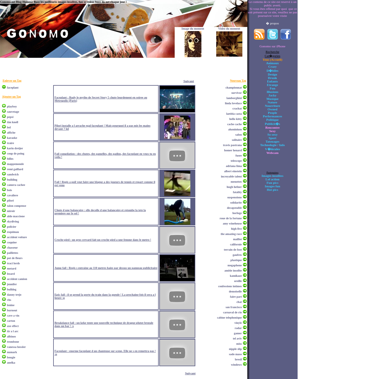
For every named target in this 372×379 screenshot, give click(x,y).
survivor (236, 92)
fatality (237, 192)
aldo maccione (16, 216)
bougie (11, 357)
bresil (238, 359)
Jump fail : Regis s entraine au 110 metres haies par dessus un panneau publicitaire (105, 268)
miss (239, 343)
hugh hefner (234, 186)
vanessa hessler (16, 347)
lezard (11, 273)
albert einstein (233, 171)
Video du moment (229, 28)
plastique (236, 260)
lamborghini (234, 98)
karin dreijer (15, 148)
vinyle (238, 322)
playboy (12, 106)
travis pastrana (232, 145)
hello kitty (235, 119)
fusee (238, 155)
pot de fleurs (14, 258)
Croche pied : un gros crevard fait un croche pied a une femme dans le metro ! (102, 239)
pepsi (10, 116)
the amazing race (231, 234)
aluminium (235, 129)
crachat (237, 108)
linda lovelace (233, 103)
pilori (10, 200)
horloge (237, 213)
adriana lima (234, 166)
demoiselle (235, 291)
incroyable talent (231, 176)
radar (238, 328)
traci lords (13, 263)
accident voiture (17, 237)
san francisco (234, 307)
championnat (234, 87)
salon (238, 134)
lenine (11, 305)
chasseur (12, 247)
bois (9, 190)
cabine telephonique (229, 317)
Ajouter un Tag (11, 96)
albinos (11, 336)
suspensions (234, 197)
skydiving (13, 221)
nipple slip (235, 349)
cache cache (234, 124)
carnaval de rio (232, 312)
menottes (236, 181)
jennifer (12, 284)
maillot (237, 239)
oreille (238, 281)
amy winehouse (232, 223)
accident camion (17, 279)
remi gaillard (15, 169)
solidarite (236, 202)
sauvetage (13, 111)
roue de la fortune (231, 218)
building (12, 179)
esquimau (13, 231)
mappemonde (15, 164)
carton (11, 320)
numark (12, 352)
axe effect (13, 326)
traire (10, 143)
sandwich (13, 174)
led (9, 127)
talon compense (16, 205)
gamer (238, 333)
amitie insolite (233, 270)
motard (11, 268)
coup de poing (15, 153)
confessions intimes (230, 286)
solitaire (237, 139)
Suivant (188, 81)
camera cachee (16, 184)
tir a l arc (12, 331)
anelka (11, 362)
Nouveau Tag (238, 80)
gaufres (237, 254)
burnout (12, 310)
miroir (11, 211)
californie (236, 244)
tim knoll (12, 122)
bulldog (11, 289)
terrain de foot (233, 249)
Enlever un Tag (12, 80)
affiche (11, 132)
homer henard (233, 150)
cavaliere (12, 195)
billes (10, 158)
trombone (13, 341)
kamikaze (236, 275)
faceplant (12, 87)
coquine (12, 242)
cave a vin (13, 315)
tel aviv (237, 338)
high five (236, 228)
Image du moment (193, 28)
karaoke (12, 137)
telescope (236, 160)
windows (236, 364)
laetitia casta (234, 113)
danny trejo (14, 294)
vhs (9, 299)
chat (239, 301)
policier (11, 226)
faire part (236, 296)
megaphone (235, 265)
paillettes (12, 252)
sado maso (235, 354)
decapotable (234, 207)
